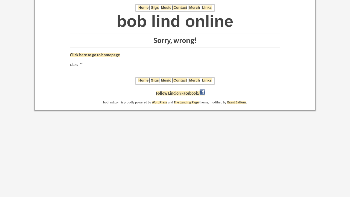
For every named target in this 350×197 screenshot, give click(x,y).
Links (207, 7)
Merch (194, 7)
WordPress (159, 102)
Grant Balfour (236, 102)
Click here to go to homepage (95, 55)
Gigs (155, 7)
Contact (180, 7)
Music (166, 7)
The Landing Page (186, 102)
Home (143, 7)
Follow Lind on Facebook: (180, 93)
